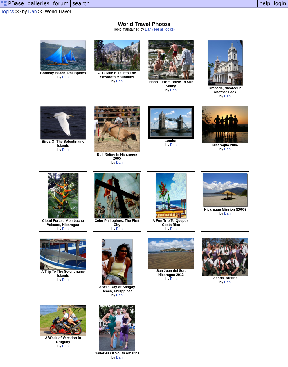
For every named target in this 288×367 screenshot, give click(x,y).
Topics (7, 11)
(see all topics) (163, 29)
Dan (32, 11)
